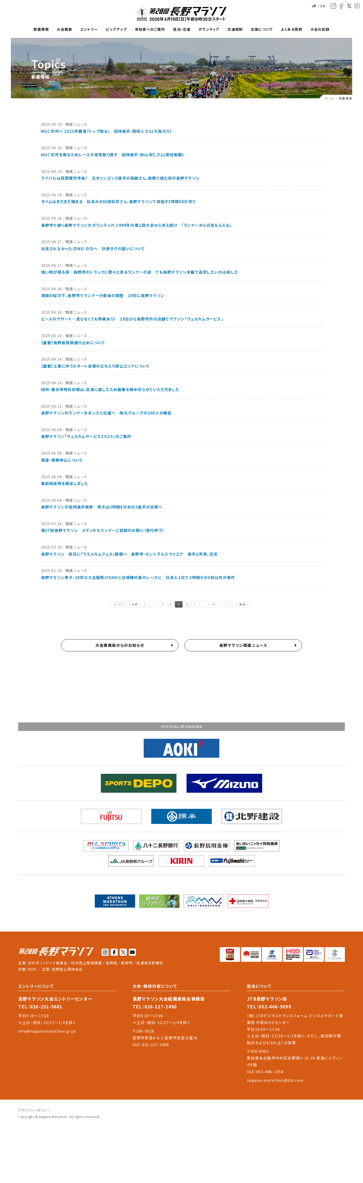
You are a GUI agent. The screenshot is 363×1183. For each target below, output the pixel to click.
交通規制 (235, 29)
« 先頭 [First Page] (133, 604)
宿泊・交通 (181, 29)
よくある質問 (291, 29)
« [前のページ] (145, 604)
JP (314, 6)
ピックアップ (116, 29)
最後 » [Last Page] (243, 604)
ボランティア (208, 29)
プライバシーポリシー (34, 1110)
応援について (262, 29)
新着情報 (41, 29)
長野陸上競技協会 (67, 969)
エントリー (89, 29)
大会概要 (64, 29)
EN (322, 6)
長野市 (127, 962)
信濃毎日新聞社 (149, 962)
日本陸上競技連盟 (86, 962)
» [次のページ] (232, 604)
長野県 (111, 962)
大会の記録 (319, 29)
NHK (32, 969)
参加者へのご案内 (150, 29)
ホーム (329, 98)
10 (213, 604)
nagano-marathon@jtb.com (275, 1080)
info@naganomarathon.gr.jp (47, 1031)
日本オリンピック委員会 (48, 962)
